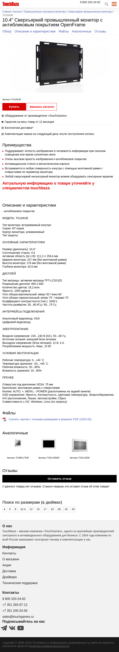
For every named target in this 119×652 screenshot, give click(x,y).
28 (59, 509)
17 (45, 509)
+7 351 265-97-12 (14, 604)
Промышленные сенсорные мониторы (45, 11)
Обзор (6, 31)
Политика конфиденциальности (49, 646)
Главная (6, 11)
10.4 (22, 509)
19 (52, 509)
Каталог (17, 11)
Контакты (9, 553)
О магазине (10, 559)
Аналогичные (81, 31)
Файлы (64, 31)
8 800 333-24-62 (90, 2)
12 (31, 509)
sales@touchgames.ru (18, 616)
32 (66, 509)
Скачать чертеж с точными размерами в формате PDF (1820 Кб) (50, 419)
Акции (6, 565)
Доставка (9, 571)
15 (38, 509)
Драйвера (9, 577)
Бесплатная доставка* (19, 127)
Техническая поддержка (19, 583)
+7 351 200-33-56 (14, 610)
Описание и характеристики (35, 31)
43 (73, 509)
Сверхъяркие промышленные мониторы (90, 11)
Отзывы (100, 31)
